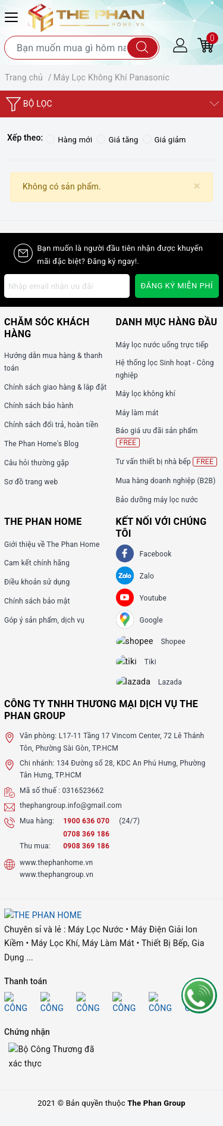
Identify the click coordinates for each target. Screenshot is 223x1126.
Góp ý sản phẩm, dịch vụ (44, 620)
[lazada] (140, 691)
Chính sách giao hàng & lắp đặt (55, 387)
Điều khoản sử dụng (37, 582)
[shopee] (141, 643)
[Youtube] (125, 597)
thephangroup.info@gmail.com (71, 816)
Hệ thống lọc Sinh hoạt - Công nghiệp (165, 369)
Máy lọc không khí (145, 394)
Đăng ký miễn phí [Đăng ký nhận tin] (177, 285)
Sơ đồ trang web (31, 482)
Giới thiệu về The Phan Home (52, 544)
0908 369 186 (86, 857)
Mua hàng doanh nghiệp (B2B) (166, 481)
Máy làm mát (137, 413)
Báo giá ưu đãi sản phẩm (157, 437)
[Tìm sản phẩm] (81, 48)
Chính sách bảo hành (38, 406)
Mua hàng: (37, 831)
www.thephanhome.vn (56, 873)
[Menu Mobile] (13, 16)
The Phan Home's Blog (41, 444)
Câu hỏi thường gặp (36, 463)
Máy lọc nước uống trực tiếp (162, 345)
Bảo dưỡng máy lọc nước (157, 500)
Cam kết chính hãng (37, 563)
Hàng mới (69, 139)
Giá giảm (164, 139)
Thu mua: (35, 857)
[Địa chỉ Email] (67, 286)
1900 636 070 (87, 831)
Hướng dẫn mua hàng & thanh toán (53, 362)
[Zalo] (125, 575)
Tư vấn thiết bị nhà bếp (166, 461)
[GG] (125, 620)
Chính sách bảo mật (37, 601)
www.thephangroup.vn (56, 885)
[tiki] (134, 667)
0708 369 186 (86, 844)
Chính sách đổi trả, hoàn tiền (51, 425)
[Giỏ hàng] (205, 44)
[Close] (197, 186)
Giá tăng (117, 139)
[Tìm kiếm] (142, 48)
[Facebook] (125, 553)
